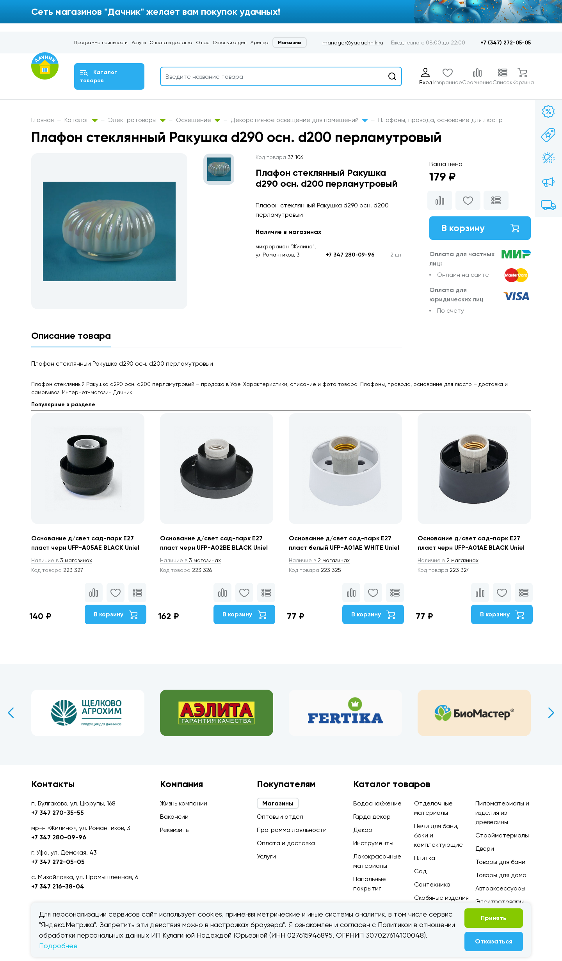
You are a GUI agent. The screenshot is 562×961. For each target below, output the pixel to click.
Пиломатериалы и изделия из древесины (502, 813)
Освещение (198, 120)
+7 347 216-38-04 (57, 886)
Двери (484, 848)
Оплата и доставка (171, 42)
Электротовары (136, 120)
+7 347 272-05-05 (58, 861)
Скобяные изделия (441, 897)
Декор (362, 830)
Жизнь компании (183, 803)
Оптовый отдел (230, 42)
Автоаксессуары (500, 888)
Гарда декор (372, 816)
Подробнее (58, 946)
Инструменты (373, 843)
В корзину (480, 228)
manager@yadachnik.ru (352, 42)
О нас (202, 42)
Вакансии (174, 816)
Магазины (289, 42)
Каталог (81, 120)
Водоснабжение (377, 803)
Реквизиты (175, 830)
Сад (420, 871)
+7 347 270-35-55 (57, 812)
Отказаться (493, 941)
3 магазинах (61, 560)
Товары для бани (500, 861)
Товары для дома (500, 875)
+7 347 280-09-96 (350, 254)
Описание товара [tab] (71, 335)
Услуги (139, 42)
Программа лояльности (101, 42)
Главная (42, 120)
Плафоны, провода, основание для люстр (440, 120)
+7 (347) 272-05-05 (505, 42)
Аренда (260, 42)
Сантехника (432, 884)
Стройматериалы (502, 835)
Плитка (424, 858)
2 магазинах (319, 560)
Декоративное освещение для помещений (299, 120)
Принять (494, 918)
